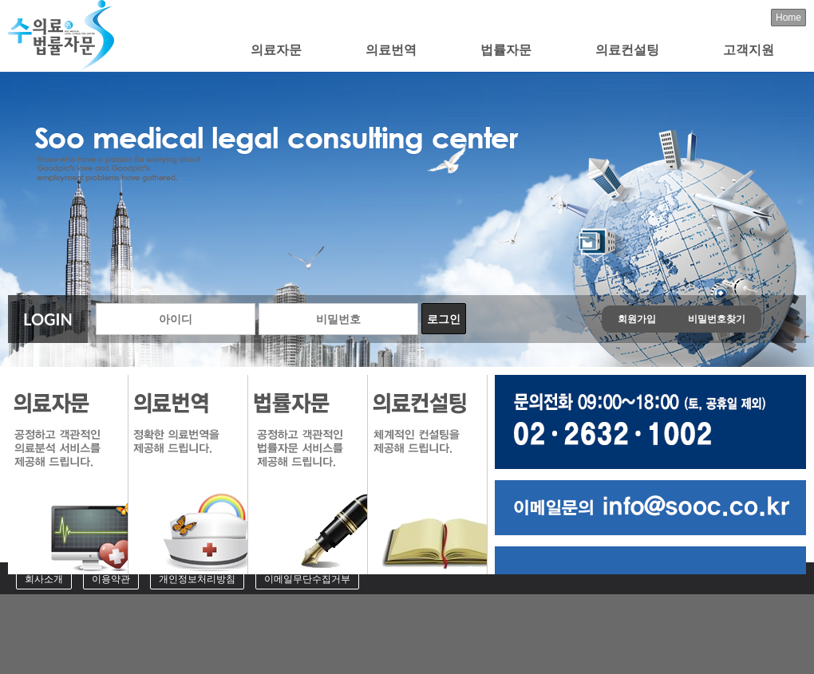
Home (788, 17)
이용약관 (111, 579)
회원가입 (637, 319)
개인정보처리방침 (197, 579)
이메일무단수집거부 (307, 579)
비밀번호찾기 (716, 319)
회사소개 (44, 579)
